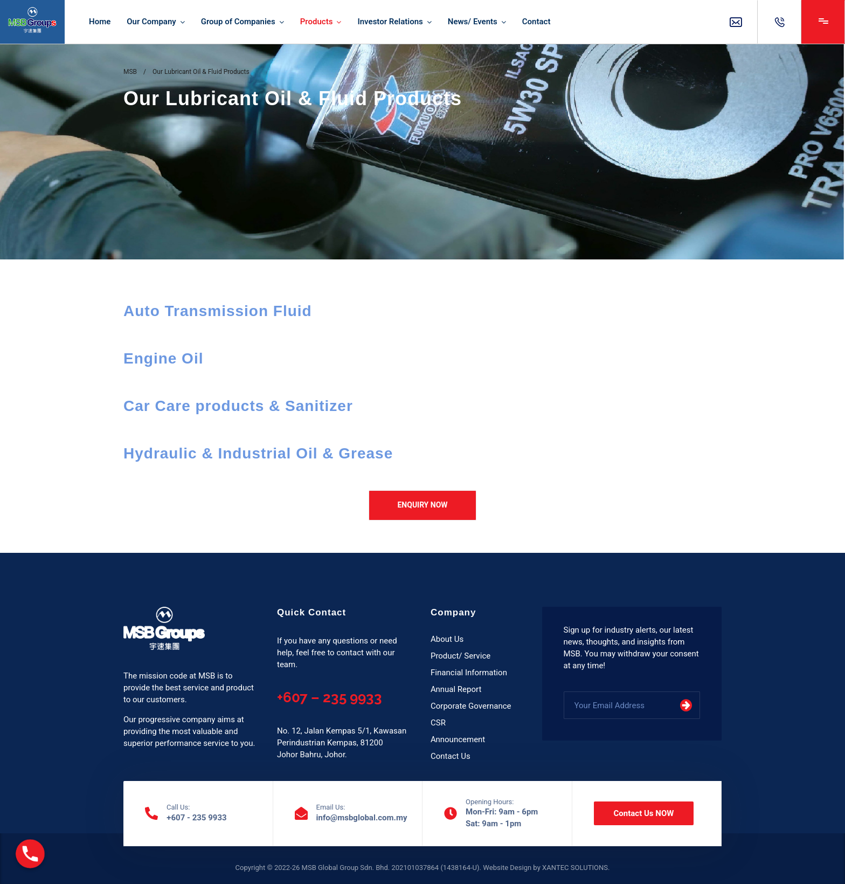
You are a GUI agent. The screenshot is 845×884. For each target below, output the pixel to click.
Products (316, 22)
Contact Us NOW (644, 813)
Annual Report (456, 689)
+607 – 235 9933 (329, 697)
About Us (447, 639)
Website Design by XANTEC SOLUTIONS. (546, 867)
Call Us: (178, 807)
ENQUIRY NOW (422, 505)
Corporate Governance (471, 706)
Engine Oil (163, 358)
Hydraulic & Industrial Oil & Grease (258, 453)
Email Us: (330, 807)
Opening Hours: (490, 802)
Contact (536, 22)
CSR (438, 722)
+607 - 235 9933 (197, 818)
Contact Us (450, 756)
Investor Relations (389, 22)
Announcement (458, 739)
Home (99, 22)
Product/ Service (460, 656)
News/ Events (472, 22)
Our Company (151, 22)
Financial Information (469, 672)
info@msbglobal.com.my (361, 818)
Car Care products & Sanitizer (238, 406)
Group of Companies (238, 22)
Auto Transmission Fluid (217, 311)
